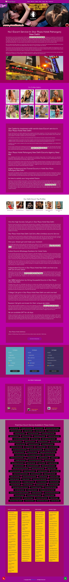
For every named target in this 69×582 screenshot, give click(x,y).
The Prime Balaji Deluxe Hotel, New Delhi (34, 495)
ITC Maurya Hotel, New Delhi (32, 452)
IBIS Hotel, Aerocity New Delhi (19, 452)
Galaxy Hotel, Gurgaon (35, 438)
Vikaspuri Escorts (25, 549)
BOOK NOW (15, 371)
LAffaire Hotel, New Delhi (43, 457)
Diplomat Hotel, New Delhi (14, 436)
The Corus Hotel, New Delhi (42, 481)
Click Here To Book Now (34, 338)
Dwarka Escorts (12, 558)
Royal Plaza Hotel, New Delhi (43, 471)
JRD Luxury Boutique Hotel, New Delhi (34, 455)
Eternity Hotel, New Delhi (55, 441)
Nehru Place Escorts (40, 535)
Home (28, 1)
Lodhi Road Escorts (53, 555)
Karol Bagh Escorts (53, 543)
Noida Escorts (25, 560)
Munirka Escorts (39, 526)
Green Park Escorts (53, 521)
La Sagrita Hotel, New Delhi (31, 457)
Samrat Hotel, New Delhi (55, 471)
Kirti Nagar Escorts (53, 548)
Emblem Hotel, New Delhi (26, 436)
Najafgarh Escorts (39, 528)
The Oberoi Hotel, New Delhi (37, 492)
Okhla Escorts (38, 537)
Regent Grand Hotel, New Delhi (15, 471)
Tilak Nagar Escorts (26, 539)
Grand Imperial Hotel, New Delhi (47, 444)
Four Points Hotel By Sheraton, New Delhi (21, 438)
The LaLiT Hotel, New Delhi (53, 484)
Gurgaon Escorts (25, 558)
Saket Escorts (24, 514)
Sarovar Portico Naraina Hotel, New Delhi (21, 473)
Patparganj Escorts (39, 547)
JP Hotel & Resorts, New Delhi (20, 455)
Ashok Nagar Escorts (13, 514)
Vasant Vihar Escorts (26, 547)
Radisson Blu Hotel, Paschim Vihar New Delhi (20, 468)
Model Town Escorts (40, 518)
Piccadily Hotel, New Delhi (52, 463)
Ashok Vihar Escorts (12, 516)
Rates (40, 1)
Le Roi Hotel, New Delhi (29, 446)
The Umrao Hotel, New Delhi (16, 498)
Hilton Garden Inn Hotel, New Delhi (16, 441)
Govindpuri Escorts (53, 512)
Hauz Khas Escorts (53, 525)
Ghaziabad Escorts (26, 556)
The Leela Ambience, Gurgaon (36, 487)
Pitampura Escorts (39, 549)
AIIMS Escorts (11, 512)
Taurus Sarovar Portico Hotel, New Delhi (39, 479)
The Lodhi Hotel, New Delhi (19, 489)
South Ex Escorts (25, 533)
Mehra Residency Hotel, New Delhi (18, 463)
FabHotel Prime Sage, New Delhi (53, 436)
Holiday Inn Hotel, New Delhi (30, 441)
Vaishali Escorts (25, 543)
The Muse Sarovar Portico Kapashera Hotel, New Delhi (19, 492)
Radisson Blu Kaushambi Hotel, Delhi (38, 468)
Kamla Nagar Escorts (54, 540)
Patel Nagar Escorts (40, 545)
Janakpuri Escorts (53, 532)
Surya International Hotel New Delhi (36, 449)
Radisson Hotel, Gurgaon (51, 468)
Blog (47, 1)
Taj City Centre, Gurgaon (54, 476)
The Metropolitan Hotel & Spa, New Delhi (47, 489)
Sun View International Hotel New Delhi (19, 449)
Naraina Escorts (39, 531)
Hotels (43, 1)
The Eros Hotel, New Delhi (54, 481)
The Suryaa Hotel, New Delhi (49, 495)
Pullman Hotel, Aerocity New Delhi (33, 465)
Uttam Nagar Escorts (26, 541)
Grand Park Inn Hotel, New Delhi (16, 446)
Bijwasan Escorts (12, 524)
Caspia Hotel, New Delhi (28, 430)
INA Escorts (52, 527)
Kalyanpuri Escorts (53, 538)
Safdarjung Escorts (26, 512)
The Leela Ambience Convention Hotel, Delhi (20, 487)
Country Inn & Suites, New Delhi (52, 430)
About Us (32, 1)
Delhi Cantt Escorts (12, 550)
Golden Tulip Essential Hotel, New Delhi (48, 438)
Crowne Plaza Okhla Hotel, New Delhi (48, 433)
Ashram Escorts (12, 522)
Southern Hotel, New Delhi (41, 446)
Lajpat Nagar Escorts (54, 550)
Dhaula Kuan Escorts (13, 552)
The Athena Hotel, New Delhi (15, 481)
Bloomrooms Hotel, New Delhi (16, 430)
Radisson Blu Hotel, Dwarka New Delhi (48, 465)
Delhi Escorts (34, 579)
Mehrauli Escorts (39, 516)
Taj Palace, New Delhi (26, 479)
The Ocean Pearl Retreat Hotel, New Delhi (52, 492)
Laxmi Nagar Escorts (54, 552)
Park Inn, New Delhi (41, 463)
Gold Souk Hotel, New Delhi (20, 444)
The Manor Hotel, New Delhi (32, 489)
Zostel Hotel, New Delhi (55, 500)
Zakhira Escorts (25, 552)
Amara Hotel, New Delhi (14, 428)
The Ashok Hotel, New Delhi (54, 479)
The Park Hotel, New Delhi (19, 495)
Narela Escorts (39, 533)
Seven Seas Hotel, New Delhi (36, 473)
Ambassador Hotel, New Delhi (26, 428)
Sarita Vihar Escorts (26, 520)
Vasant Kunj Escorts (26, 545)
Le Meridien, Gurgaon (54, 457)
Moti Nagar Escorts (39, 521)
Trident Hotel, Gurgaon (54, 498)
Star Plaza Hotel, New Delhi (53, 446)
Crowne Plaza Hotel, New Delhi (33, 433)
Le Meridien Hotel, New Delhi (20, 460)
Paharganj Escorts (39, 539)
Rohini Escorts (39, 560)
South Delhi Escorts (26, 531)
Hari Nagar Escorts (53, 523)
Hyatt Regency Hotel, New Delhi (50, 449)
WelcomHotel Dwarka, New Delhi (42, 500)
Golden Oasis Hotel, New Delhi (33, 444)
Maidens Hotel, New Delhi (49, 460)
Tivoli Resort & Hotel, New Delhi (41, 498)
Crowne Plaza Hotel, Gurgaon (20, 433)
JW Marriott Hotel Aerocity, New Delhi (17, 457)
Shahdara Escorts (25, 522)
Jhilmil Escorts (52, 534)
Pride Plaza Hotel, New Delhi (19, 465)
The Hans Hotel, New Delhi (28, 484)
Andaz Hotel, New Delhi (39, 428)
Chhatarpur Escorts (12, 533)
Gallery (36, 1)
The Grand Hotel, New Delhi (15, 484)
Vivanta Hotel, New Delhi (29, 500)
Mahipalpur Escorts (53, 557)
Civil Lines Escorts (12, 539)
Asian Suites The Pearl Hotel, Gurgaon (52, 428)
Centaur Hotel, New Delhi (40, 430)
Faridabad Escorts (25, 554)
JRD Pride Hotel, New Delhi (49, 455)
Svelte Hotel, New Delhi (43, 476)
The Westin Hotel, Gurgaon (28, 498)
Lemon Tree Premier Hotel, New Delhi (35, 460)
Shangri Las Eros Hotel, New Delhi (49, 473)
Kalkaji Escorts (52, 536)
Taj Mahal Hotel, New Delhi (14, 479)
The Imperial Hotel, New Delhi (41, 484)
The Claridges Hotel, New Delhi (28, 481)
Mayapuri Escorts (39, 512)
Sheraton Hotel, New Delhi (14, 476)
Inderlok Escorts (53, 530)
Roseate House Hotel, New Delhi (29, 471)
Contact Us (50, 1)
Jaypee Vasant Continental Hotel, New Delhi (47, 452)
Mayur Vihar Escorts (40, 514)
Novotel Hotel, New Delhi (31, 463)
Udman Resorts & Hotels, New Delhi (16, 500)
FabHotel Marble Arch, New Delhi (39, 436)
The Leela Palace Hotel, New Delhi (50, 487)
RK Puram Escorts (39, 558)
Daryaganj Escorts (12, 544)
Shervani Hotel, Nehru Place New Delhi (29, 476)
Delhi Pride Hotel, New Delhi (43, 441)
